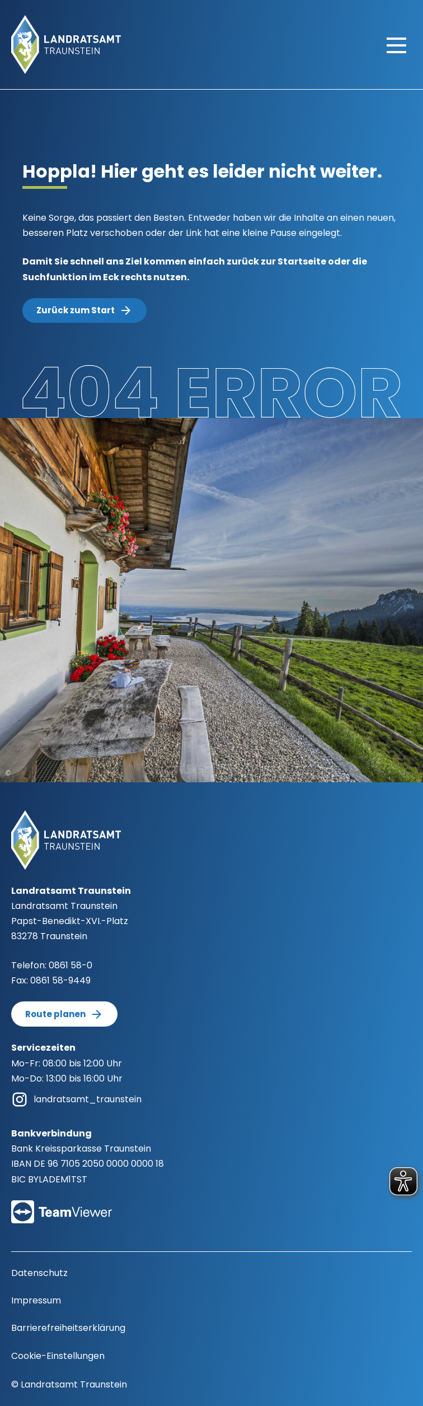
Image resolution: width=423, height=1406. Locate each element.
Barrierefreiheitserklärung (68, 1327)
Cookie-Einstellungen (58, 1355)
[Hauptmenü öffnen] (396, 45)
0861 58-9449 (60, 980)
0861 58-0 (70, 965)
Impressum (36, 1300)
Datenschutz (39, 1272)
